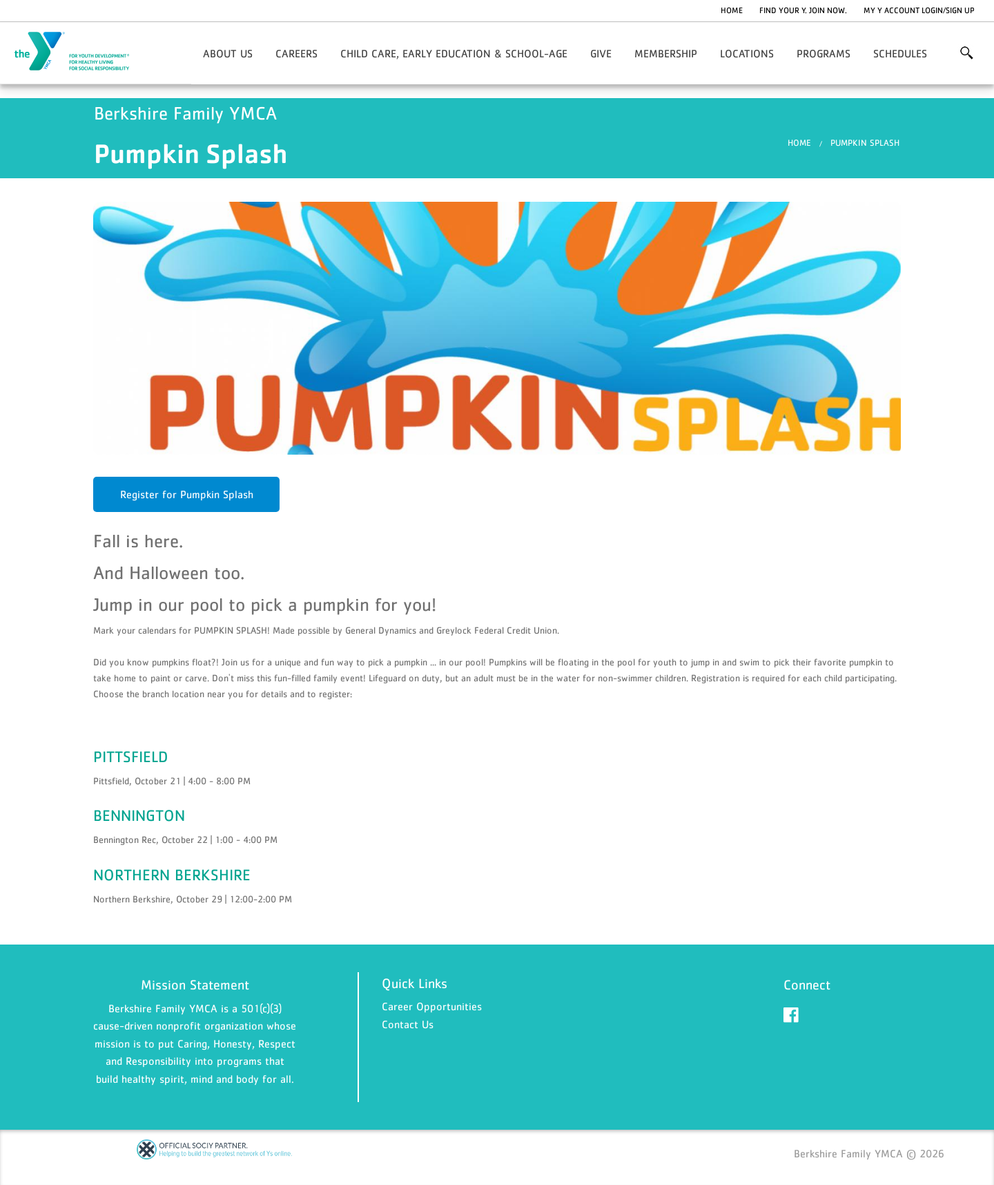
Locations (747, 53)
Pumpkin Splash (864, 143)
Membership (665, 53)
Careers (296, 53)
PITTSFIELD (130, 757)
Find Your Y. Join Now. (803, 10)
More (967, 53)
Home (732, 10)
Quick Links (414, 983)
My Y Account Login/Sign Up (919, 10)
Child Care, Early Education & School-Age (453, 53)
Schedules (900, 53)
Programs (823, 53)
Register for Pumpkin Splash (186, 494)
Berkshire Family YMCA (80, 52)
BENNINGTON (139, 815)
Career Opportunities (432, 1006)
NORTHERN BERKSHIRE (172, 875)
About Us (228, 53)
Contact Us (407, 1024)
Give (601, 53)
